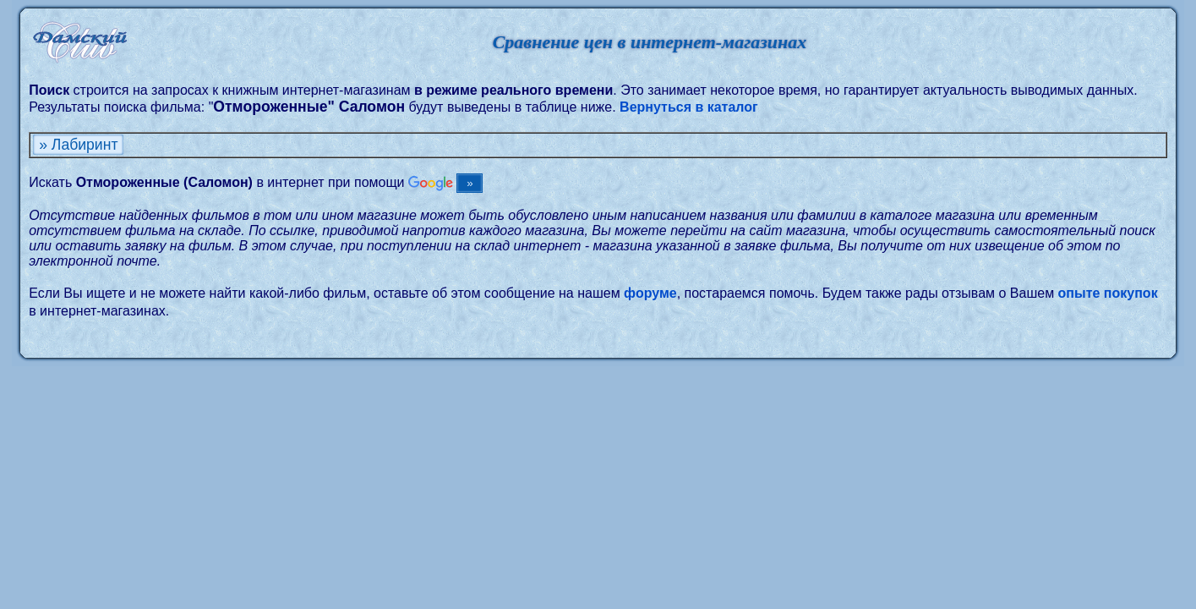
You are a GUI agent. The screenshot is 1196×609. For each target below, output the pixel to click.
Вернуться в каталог (689, 107)
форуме (650, 293)
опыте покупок (1108, 293)
